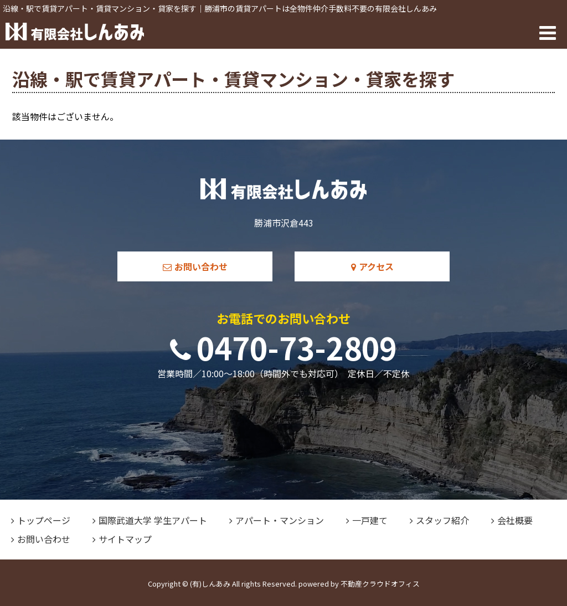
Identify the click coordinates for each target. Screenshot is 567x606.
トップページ (40, 520)
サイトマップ (122, 539)
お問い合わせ (195, 266)
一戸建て (367, 520)
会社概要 (512, 520)
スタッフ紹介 (439, 520)
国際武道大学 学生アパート (149, 520)
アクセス (372, 266)
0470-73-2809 (283, 347)
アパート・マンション (276, 520)
